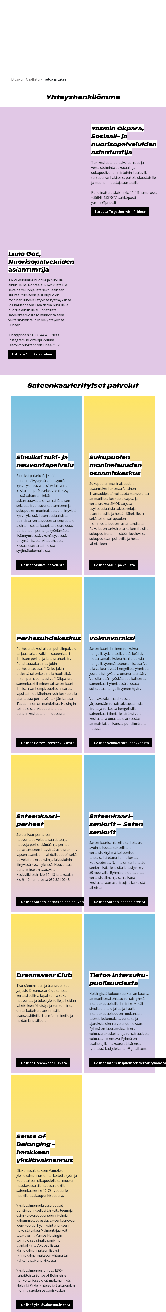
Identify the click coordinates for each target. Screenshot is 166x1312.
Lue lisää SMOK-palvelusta (113, 565)
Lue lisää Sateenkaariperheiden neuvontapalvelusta (62, 902)
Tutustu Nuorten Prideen (32, 354)
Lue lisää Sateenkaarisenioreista (118, 902)
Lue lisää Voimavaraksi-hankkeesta (120, 743)
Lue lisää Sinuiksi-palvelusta (42, 565)
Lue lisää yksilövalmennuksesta (45, 1304)
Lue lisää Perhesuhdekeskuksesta (47, 743)
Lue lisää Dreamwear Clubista (43, 1063)
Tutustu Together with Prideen (120, 211)
